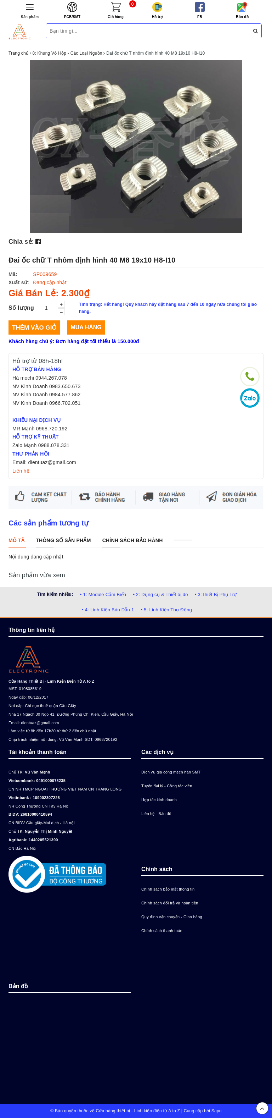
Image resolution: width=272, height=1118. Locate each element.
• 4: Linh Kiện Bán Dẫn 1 (108, 609)
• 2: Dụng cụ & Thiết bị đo (160, 594)
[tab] (16, 540)
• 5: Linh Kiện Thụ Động (166, 609)
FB (199, 17)
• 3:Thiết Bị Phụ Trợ (216, 594)
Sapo (216, 1110)
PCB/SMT (72, 17)
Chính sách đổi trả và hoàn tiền (169, 903)
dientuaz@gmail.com (40, 723)
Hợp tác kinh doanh (159, 800)
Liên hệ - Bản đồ (156, 813)
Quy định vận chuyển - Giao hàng (171, 917)
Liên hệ (20, 471)
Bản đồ (242, 17)
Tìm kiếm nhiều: (55, 594)
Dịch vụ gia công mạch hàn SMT (171, 772)
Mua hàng (85, 327)
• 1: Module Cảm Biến (103, 594)
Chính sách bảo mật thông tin (167, 889)
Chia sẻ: (21, 241)
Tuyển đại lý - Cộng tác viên (166, 786)
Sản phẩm (30, 17)
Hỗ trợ (157, 17)
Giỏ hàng (116, 17)
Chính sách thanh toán (161, 931)
